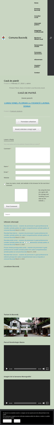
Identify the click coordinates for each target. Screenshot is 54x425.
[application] (27, 358)
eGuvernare (38, 59)
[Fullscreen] (47, 369)
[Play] (7, 369)
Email (6, 172)
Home (36, 3)
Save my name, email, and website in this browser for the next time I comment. (28, 184)
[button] (50, 38)
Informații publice (37, 24)
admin (29, 83)
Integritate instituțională (38, 31)
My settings (7, 421)
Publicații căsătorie (16, 111)
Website (6, 178)
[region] (27, 327)
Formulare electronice (38, 53)
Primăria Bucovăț (37, 9)
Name (6, 166)
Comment (7, 148)
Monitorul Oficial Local (38, 38)
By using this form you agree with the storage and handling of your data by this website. (44, 195)
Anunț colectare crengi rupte (27, 129)
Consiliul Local (37, 16)
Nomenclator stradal (38, 45)
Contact (37, 72)
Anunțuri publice (37, 66)
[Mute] (44, 369)
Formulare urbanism (27, 122)
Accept (17, 420)
